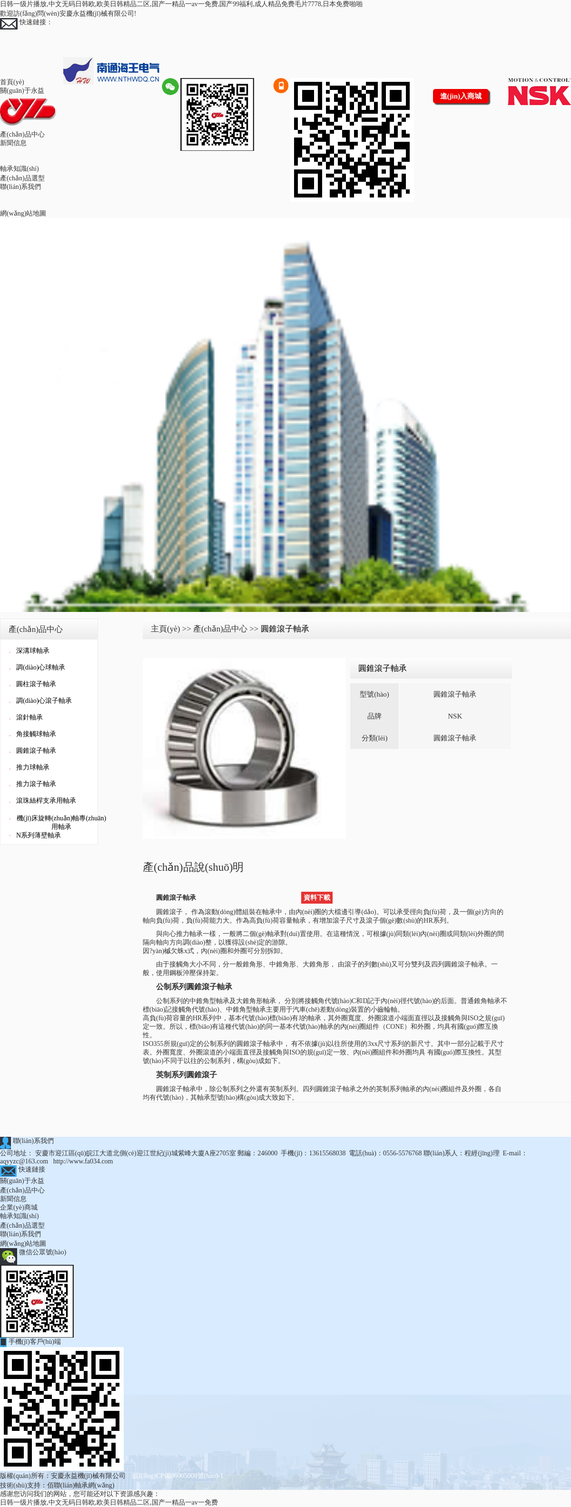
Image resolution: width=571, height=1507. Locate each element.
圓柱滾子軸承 (36, 684)
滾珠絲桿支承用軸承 (46, 800)
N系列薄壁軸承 (38, 835)
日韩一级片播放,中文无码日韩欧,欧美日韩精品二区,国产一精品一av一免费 (109, 1502)
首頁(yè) (12, 82)
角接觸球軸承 (36, 734)
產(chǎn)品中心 (22, 134)
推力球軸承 (32, 767)
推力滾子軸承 (36, 784)
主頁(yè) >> (171, 628)
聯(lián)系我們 (20, 186)
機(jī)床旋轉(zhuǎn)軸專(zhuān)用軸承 (61, 822)
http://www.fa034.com (83, 1161)
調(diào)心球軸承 (40, 667)
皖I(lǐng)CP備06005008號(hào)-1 (178, 1475)
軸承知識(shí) (19, 168)
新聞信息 (13, 143)
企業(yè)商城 (19, 1207)
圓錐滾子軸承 (36, 750)
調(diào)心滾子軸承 (44, 700)
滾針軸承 (29, 717)
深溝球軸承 (32, 650)
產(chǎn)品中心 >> (225, 628)
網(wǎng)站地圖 (23, 213)
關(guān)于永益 (22, 90)
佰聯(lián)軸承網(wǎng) (81, 1485)
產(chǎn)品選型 (22, 178)
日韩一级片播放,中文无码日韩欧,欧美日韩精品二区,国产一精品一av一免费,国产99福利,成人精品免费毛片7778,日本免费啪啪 (181, 4)
